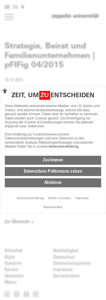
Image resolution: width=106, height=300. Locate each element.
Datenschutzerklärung (64, 146)
